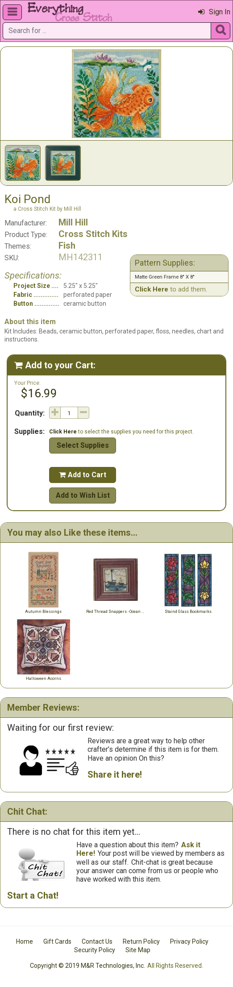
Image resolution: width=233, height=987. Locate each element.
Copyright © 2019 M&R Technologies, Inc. (87, 965)
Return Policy (141, 941)
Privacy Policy (189, 941)
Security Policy (94, 950)
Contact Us (97, 941)
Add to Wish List (83, 495)
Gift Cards (57, 941)
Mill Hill (73, 222)
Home (24, 941)
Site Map (137, 950)
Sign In (214, 12)
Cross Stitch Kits (93, 234)
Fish (66, 245)
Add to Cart (82, 475)
